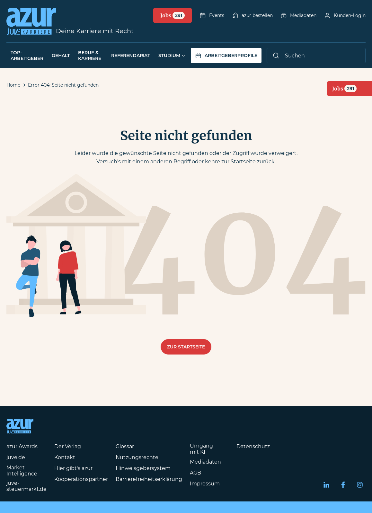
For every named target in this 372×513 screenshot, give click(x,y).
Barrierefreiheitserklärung (149, 479)
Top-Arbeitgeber (27, 55)
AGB (195, 473)
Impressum (205, 484)
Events (211, 15)
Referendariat (130, 55)
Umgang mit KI (201, 449)
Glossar (125, 446)
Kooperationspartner (81, 479)
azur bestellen (252, 15)
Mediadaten (298, 15)
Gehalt (61, 55)
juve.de (15, 457)
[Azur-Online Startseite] (31, 21)
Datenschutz (253, 446)
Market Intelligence (21, 471)
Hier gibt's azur (73, 468)
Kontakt (64, 457)
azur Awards (22, 446)
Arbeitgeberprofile (226, 55)
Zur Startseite (186, 347)
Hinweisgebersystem (143, 468)
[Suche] (316, 55)
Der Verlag (67, 446)
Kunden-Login (345, 15)
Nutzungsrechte (137, 457)
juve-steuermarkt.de (26, 486)
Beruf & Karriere (89, 55)
